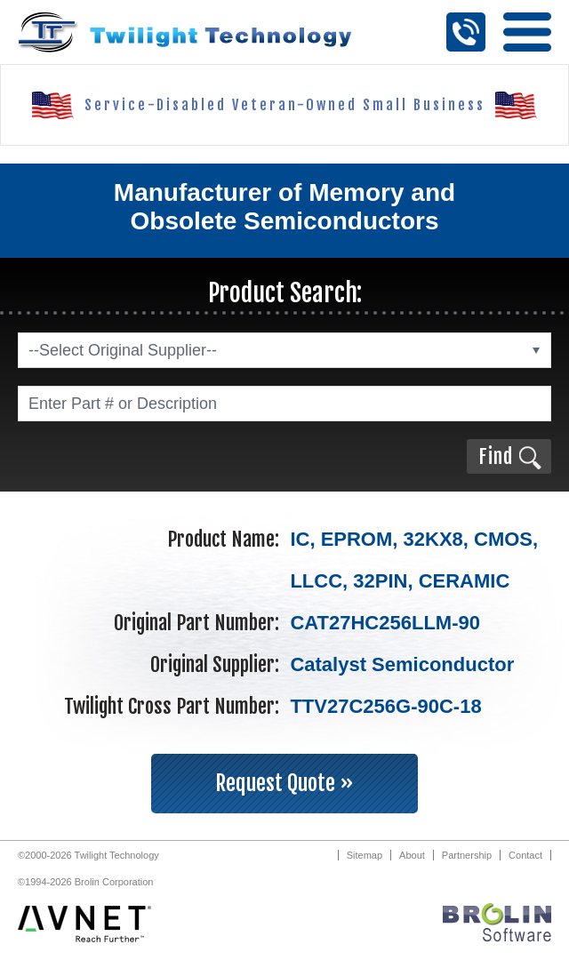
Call (465, 32)
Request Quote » (284, 783)
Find (495, 456)
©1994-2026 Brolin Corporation (85, 881)
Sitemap (364, 855)
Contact (525, 855)
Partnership (467, 855)
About (412, 855)
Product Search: (285, 292)
